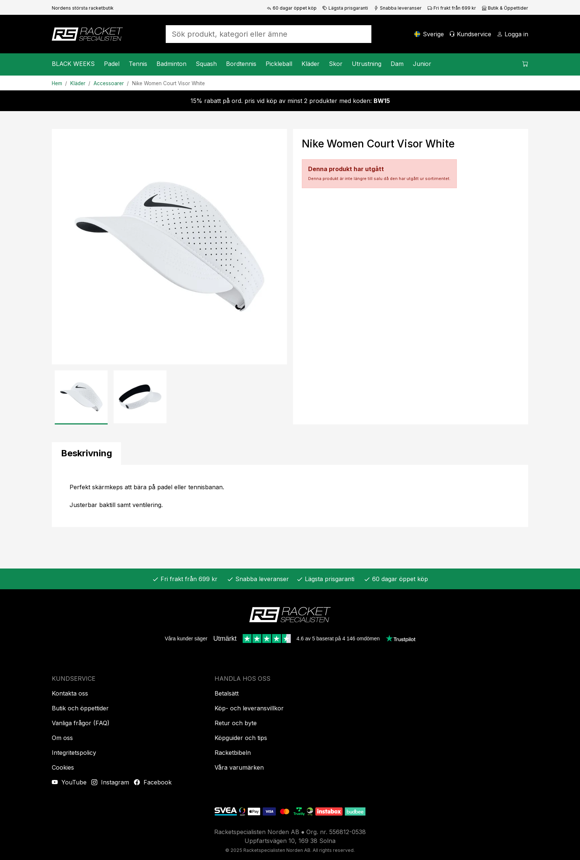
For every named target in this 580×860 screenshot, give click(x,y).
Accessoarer (109, 83)
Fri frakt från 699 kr (452, 8)
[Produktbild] (169, 246)
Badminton (171, 63)
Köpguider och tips (241, 737)
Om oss (62, 737)
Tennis (138, 63)
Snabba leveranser (398, 8)
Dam (397, 63)
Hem (57, 83)
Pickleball (279, 63)
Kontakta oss (70, 693)
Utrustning (366, 63)
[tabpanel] (290, 496)
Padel (111, 63)
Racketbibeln (233, 752)
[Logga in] (512, 34)
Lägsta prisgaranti (345, 8)
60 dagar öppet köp (292, 8)
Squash (206, 63)
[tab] (86, 453)
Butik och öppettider (80, 708)
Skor (336, 63)
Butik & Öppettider (505, 8)
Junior (422, 63)
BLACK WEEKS (73, 63)
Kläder (310, 63)
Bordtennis (241, 63)
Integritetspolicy (74, 752)
